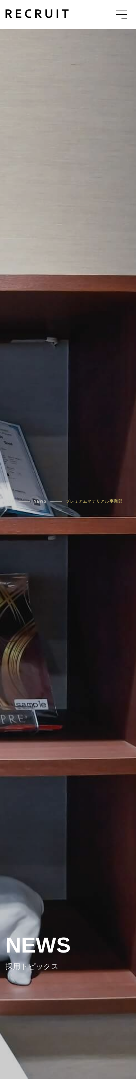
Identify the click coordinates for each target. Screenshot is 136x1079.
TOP (10, 501)
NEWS (40, 501)
